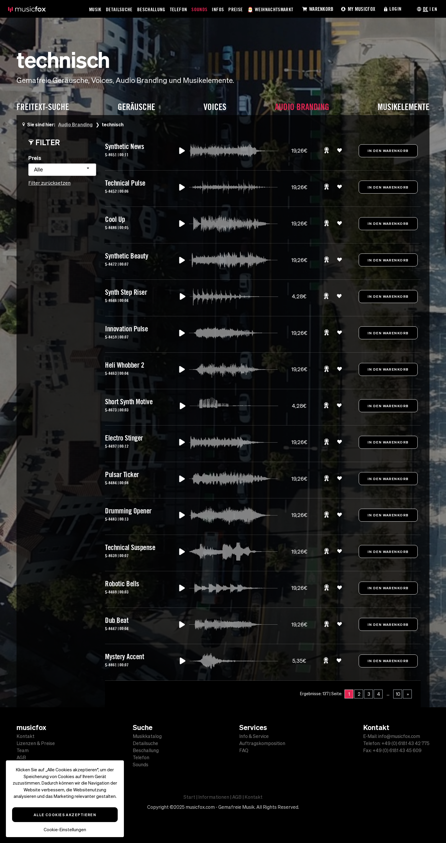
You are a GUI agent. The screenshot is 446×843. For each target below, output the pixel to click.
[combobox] (62, 169)
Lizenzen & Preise (36, 743)
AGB (21, 757)
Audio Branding (75, 124)
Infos (218, 9)
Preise (236, 9)
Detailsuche (119, 9)
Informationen (213, 797)
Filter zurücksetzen (49, 183)
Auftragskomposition (262, 743)
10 (398, 694)
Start (189, 797)
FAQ (243, 750)
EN (434, 9)
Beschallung (151, 9)
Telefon (179, 9)
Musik (95, 9)
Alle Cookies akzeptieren (65, 815)
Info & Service (254, 736)
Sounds (200, 9)
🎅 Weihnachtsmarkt (270, 9)
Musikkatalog (147, 736)
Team (23, 750)
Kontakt (26, 736)
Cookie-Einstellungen (65, 829)
